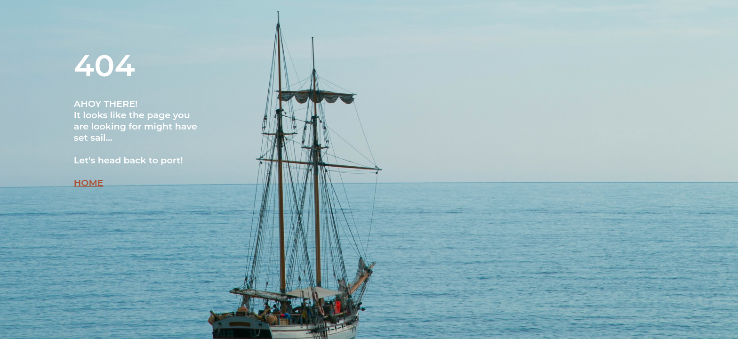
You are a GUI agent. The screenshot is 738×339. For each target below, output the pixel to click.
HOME (89, 182)
